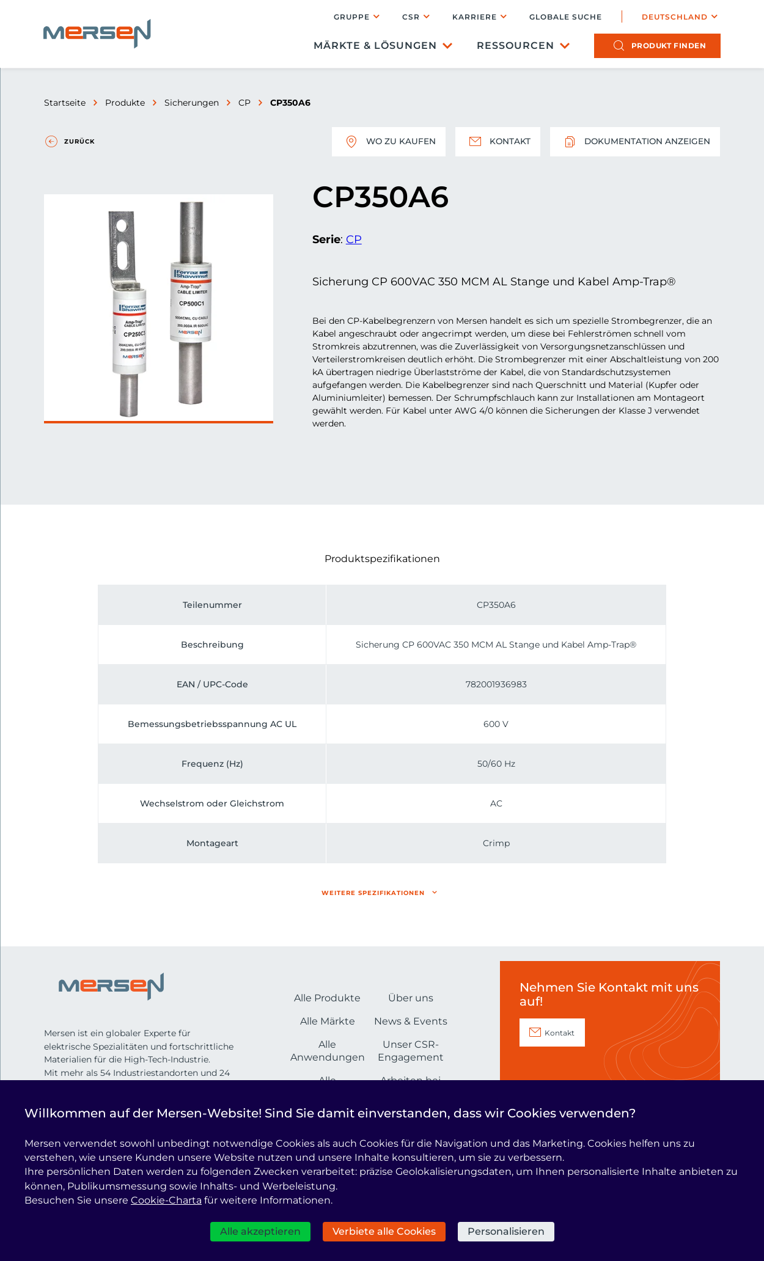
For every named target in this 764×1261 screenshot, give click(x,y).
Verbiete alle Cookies (384, 1231)
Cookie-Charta (166, 1200)
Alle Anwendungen (327, 1051)
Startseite (65, 103)
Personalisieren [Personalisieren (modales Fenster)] (506, 1231)
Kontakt (496, 142)
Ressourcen (515, 46)
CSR (410, 16)
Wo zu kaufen (385, 142)
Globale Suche (565, 17)
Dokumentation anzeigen (634, 142)
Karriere (474, 16)
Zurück (79, 141)
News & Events (410, 1021)
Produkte (125, 103)
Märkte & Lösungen (374, 46)
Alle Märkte (327, 1021)
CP (244, 103)
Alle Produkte (327, 998)
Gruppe (351, 16)
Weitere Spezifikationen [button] (373, 893)
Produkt (668, 46)
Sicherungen (191, 103)
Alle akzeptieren (260, 1231)
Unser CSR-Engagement (411, 1051)
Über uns (410, 998)
